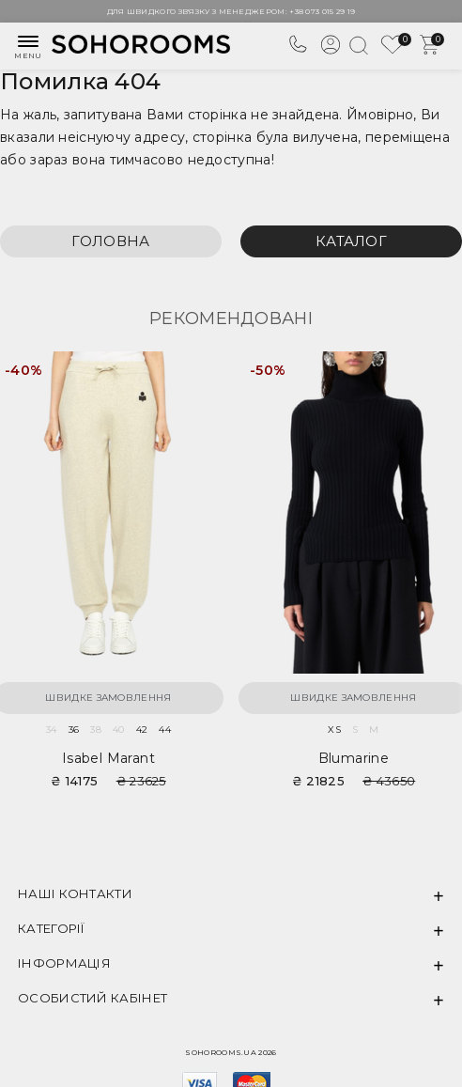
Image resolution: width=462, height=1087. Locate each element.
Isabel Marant (108, 758)
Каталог (351, 241)
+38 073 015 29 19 (322, 11)
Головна (110, 241)
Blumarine (354, 758)
